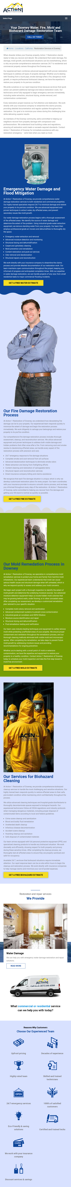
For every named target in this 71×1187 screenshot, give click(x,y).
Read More (16, 966)
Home (10, 48)
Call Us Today (34, 37)
